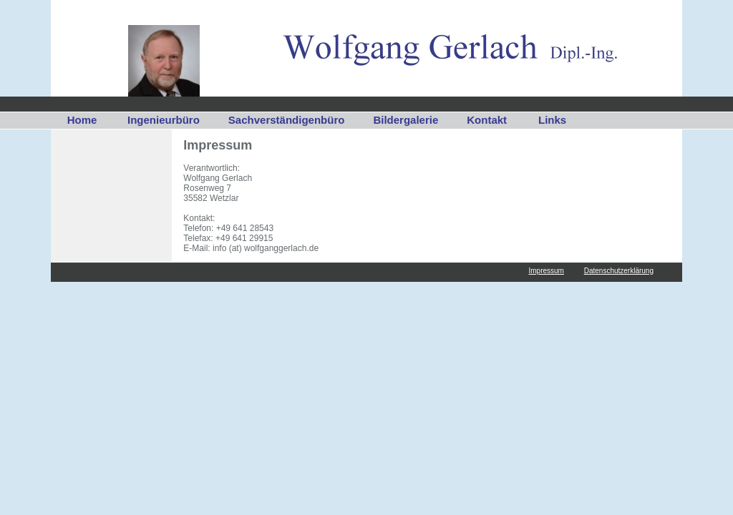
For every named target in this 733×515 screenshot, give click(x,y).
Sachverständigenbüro (286, 120)
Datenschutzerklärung (619, 271)
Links (552, 120)
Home (82, 120)
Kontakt (487, 120)
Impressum (545, 271)
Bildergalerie (405, 120)
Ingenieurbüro (163, 120)
